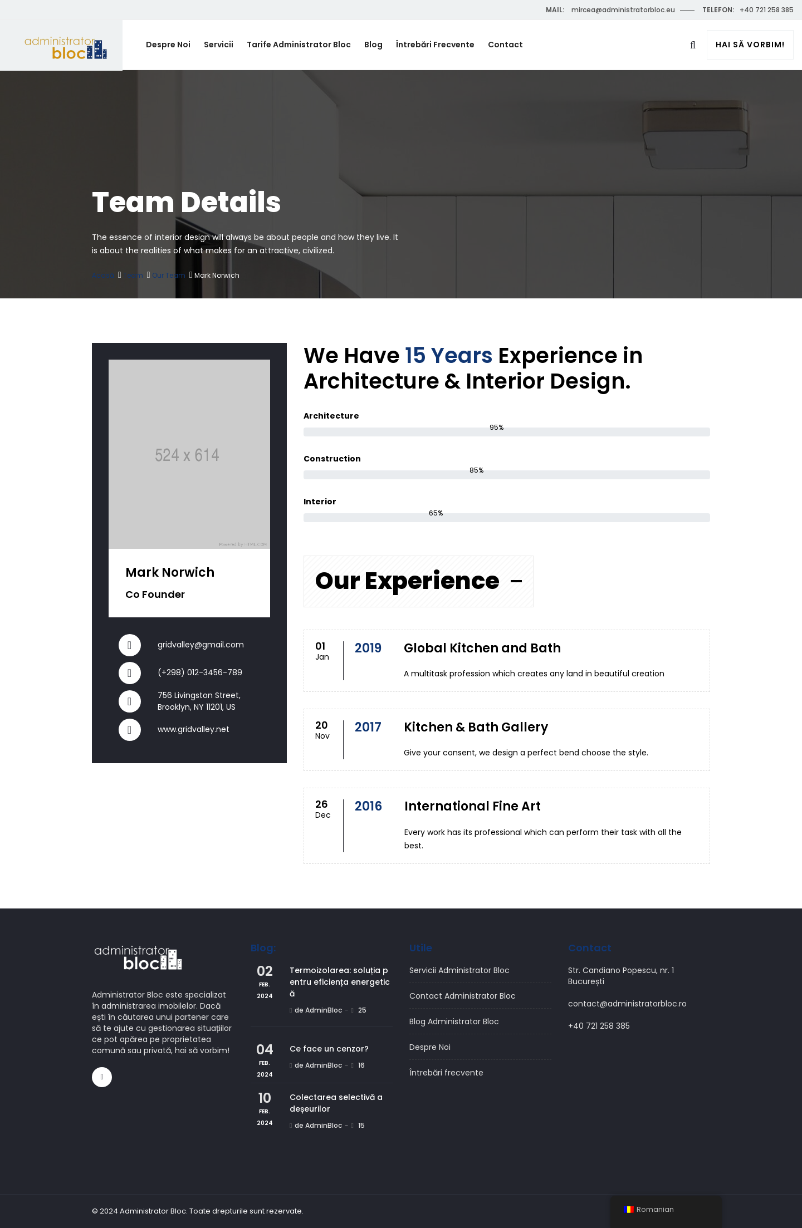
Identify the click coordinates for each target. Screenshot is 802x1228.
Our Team (168, 275)
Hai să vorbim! (750, 45)
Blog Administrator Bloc (454, 1021)
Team (133, 275)
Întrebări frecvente (435, 44)
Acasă (103, 275)
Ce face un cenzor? (329, 1048)
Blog (373, 44)
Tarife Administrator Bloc (299, 44)
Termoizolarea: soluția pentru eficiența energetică (340, 982)
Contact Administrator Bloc (462, 995)
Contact (505, 44)
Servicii (218, 44)
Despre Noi (168, 44)
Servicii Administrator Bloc (459, 970)
